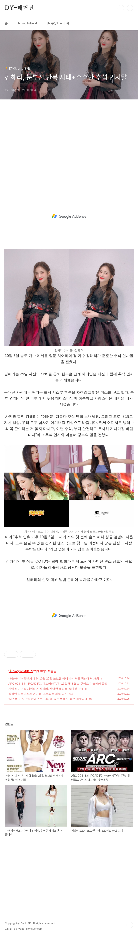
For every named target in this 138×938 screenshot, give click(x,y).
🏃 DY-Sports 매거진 (21, 671)
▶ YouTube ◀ (28, 23)
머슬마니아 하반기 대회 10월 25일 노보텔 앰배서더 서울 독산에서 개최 (53, 678)
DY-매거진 (19, 8)
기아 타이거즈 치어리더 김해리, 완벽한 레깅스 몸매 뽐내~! (45, 688)
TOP (130, 925)
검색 (121, 8)
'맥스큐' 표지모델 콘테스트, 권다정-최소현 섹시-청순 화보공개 (48, 698)
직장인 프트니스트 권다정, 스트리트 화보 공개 (37, 693)
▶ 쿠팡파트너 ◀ (58, 23)
